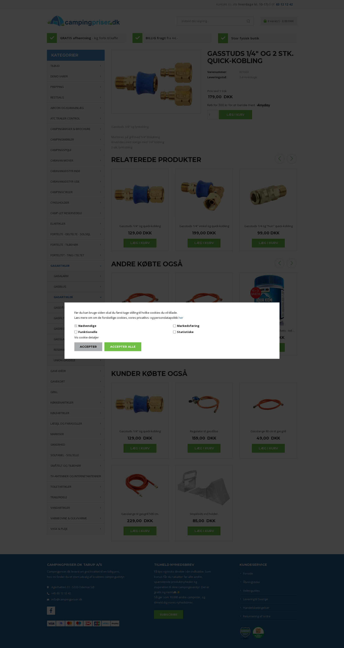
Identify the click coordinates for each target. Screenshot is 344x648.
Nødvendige (87, 326)
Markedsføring (188, 326)
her (181, 318)
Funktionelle (87, 332)
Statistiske (185, 332)
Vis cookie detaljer (86, 337)
